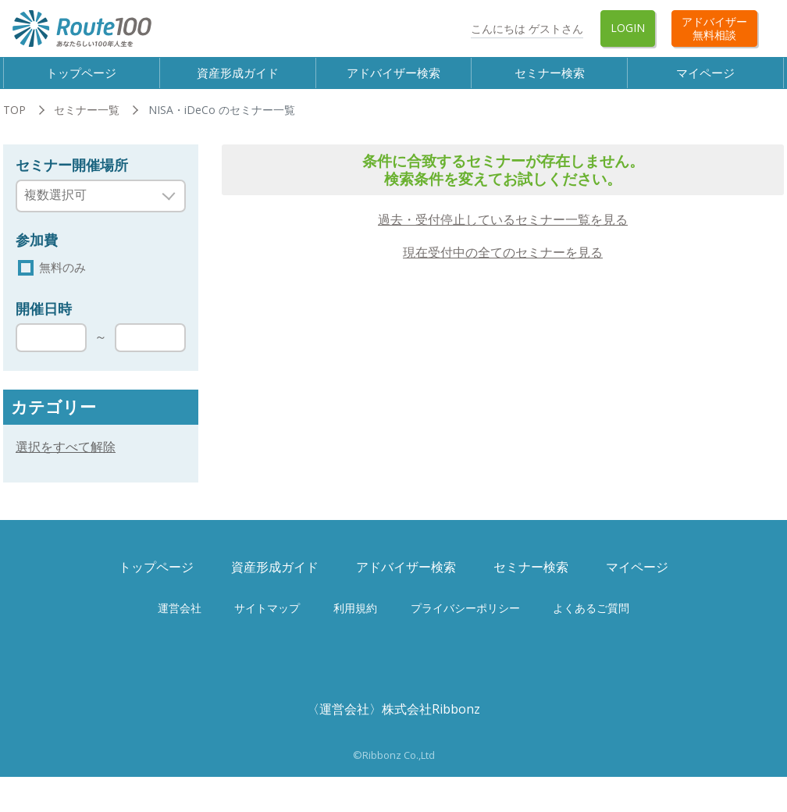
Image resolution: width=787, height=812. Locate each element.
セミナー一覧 (86, 123)
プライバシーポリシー (465, 622)
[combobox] (101, 208)
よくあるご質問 (591, 622)
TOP (14, 123)
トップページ (84, 78)
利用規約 (355, 622)
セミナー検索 (552, 78)
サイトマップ (267, 622)
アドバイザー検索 (397, 78)
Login (628, 27)
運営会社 (179, 622)
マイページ (709, 78)
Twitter (436, 28)
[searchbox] (91, 208)
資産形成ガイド (240, 78)
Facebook (393, 28)
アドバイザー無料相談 (714, 28)
